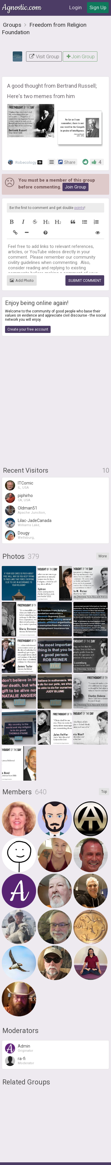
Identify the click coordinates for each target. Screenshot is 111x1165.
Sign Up (97, 7)
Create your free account (27, 329)
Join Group (80, 56)
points (79, 208)
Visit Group (44, 56)
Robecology (25, 162)
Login (75, 7)
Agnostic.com (22, 7)
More (103, 556)
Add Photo (22, 280)
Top (104, 792)
